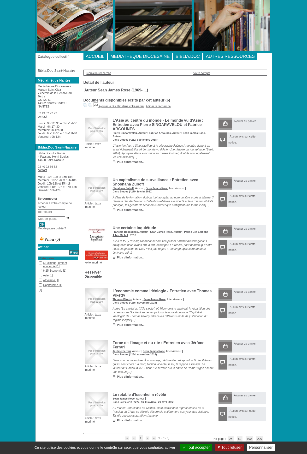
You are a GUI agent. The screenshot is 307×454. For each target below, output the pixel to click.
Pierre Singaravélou (125, 132)
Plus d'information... (131, 162)
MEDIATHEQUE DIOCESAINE (140, 56)
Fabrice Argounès (160, 132)
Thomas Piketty (122, 299)
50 (239, 439)
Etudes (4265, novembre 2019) (138, 302)
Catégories (47, 258)
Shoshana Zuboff (123, 188)
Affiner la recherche (158, 106)
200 (259, 439)
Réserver (93, 272)
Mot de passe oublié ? (52, 228)
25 (230, 439)
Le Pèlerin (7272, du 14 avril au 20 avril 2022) (147, 401)
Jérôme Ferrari (122, 351)
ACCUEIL (95, 56)
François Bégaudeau (125, 231)
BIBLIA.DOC (188, 56)
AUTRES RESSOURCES (230, 56)
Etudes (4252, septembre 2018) (139, 139)
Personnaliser (261, 447)
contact (42, 116)
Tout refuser (229, 447)
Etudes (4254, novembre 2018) (138, 354)
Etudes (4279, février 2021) (136, 191)
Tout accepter (196, 447)
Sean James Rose (194, 132)
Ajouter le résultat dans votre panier (121, 106)
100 (249, 439)
